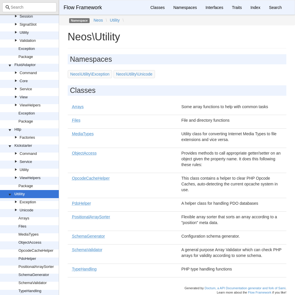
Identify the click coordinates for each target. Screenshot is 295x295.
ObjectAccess (29, 242)
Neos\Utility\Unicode (134, 74)
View (24, 97)
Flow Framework (83, 7)
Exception (26, 48)
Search (275, 7)
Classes (157, 7)
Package (25, 57)
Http (17, 129)
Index (255, 7)
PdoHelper (27, 258)
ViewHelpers (30, 105)
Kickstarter (23, 145)
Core (24, 81)
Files (22, 226)
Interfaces (214, 7)
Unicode (26, 210)
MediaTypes (28, 234)
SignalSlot (28, 24)
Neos (98, 20)
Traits (237, 7)
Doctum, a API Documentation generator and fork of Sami (245, 288)
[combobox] (29, 7)
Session (26, 16)
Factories (27, 137)
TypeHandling (29, 291)
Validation (28, 40)
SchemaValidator (32, 283)
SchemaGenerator (33, 275)
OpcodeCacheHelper (35, 250)
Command (28, 73)
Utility (24, 32)
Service (26, 89)
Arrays (23, 218)
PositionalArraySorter (36, 266)
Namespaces (185, 7)
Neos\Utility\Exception (89, 74)
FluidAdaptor (25, 65)
